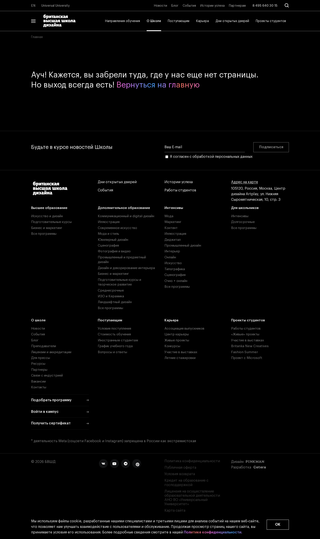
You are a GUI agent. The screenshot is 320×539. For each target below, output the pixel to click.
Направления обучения (122, 21)
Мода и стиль (108, 233)
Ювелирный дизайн (113, 239)
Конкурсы (172, 346)
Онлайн (170, 257)
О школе (38, 320)
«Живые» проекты (245, 334)
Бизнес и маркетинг (46, 228)
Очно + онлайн (175, 281)
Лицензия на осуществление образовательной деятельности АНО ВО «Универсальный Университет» (192, 498)
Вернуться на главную (158, 85)
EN (33, 5)
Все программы (43, 233)
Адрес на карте (244, 182)
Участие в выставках (180, 352)
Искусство (173, 263)
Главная (37, 37)
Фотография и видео (114, 251)
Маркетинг (172, 222)
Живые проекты (176, 340)
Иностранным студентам (118, 340)
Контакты (38, 387)
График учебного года (115, 346)
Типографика (174, 269)
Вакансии (38, 381)
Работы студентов (180, 190)
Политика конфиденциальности (192, 461)
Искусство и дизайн (47, 216)
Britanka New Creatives (250, 346)
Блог (174, 5)
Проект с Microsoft (246, 358)
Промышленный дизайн (182, 245)
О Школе (154, 21)
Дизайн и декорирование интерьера (126, 268)
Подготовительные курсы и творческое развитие (119, 282)
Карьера (202, 21)
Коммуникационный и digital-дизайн (126, 216)
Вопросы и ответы (112, 352)
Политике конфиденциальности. (213, 532)
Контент (171, 228)
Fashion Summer (244, 352)
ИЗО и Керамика (111, 296)
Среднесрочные (111, 290)
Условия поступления (114, 328)
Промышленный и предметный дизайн (122, 260)
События (189, 5)
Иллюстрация (109, 222)
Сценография (108, 245)
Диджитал (172, 239)
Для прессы (40, 358)
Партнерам (237, 5)
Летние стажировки (180, 358)
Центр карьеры (176, 334)
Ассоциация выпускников (184, 328)
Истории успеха (212, 5)
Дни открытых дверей (232, 21)
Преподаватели (43, 346)
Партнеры (39, 369)
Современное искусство (117, 228)
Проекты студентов (271, 21)
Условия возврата (179, 474)
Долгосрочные (243, 222)
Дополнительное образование (124, 208)
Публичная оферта (180, 467)
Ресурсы (38, 363)
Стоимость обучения (114, 334)
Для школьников (245, 208)
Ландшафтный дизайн (115, 302)
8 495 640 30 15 (265, 5)
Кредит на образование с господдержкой (186, 482)
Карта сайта (174, 510)
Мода (168, 216)
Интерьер (172, 251)
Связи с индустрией (47, 375)
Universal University (55, 5)
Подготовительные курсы (51, 222)
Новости (160, 5)
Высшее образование (49, 208)
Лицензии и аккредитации (51, 352)
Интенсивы (173, 208)
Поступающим (178, 21)
